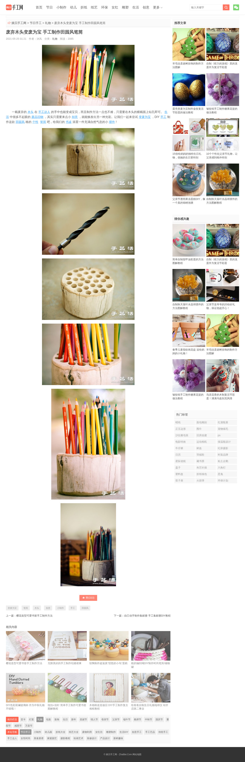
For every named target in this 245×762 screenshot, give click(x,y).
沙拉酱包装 (181, 435)
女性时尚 (25, 738)
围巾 (199, 428)
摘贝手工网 (18, 23)
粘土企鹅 (223, 461)
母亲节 (105, 719)
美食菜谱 (38, 738)
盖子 (178, 467)
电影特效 (180, 441)
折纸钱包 (202, 474)
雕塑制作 (111, 732)
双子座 (179, 480)
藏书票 (200, 461)
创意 (146, 7)
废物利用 (87, 732)
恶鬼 (220, 474)
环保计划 (223, 480)
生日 (65, 719)
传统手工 (163, 732)
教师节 (137, 719)
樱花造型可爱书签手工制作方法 (34, 615)
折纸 (83, 7)
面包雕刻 (202, 422)
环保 (104, 7)
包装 (48, 719)
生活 (135, 7)
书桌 (69, 121)
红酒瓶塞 (223, 422)
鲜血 (199, 448)
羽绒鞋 (200, 454)
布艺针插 (202, 467)
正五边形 (180, 428)
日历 (178, 454)
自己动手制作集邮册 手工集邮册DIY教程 (147, 615)
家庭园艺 (52, 738)
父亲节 (116, 719)
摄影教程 (65, 738)
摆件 (112, 121)
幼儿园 (48, 732)
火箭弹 (200, 480)
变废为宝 (145, 117)
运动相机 (202, 441)
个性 (35, 121)
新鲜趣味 (118, 738)
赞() (88, 597)
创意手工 (137, 732)
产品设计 (105, 738)
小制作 (61, 7)
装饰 (56, 719)
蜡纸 (178, 422)
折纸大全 (60, 732)
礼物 (48, 23)
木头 (30, 112)
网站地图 (136, 754)
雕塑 (125, 7)
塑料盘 (179, 474)
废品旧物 (37, 117)
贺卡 (23, 719)
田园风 (20, 121)
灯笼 (31, 719)
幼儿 (73, 7)
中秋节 (148, 719)
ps (219, 435)
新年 (73, 719)
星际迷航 (180, 461)
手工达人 (44, 112)
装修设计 (92, 738)
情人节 (94, 719)
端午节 (126, 719)
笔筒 (43, 121)
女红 (115, 7)
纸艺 (94, 7)
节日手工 (36, 23)
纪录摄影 (223, 448)
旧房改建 (202, 435)
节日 (49, 7)
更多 (156, 7)
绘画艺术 (78, 738)
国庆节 (159, 719)
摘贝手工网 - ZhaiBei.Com (119, 754)
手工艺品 (150, 732)
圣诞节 (83, 719)
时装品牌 (223, 454)
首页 (39, 7)
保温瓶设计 (224, 441)
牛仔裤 (179, 448)
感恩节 (18, 725)
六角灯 (222, 467)
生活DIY (124, 732)
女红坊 (99, 732)
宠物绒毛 (223, 428)
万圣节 (28, 725)
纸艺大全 (73, 732)
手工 (163, 117)
